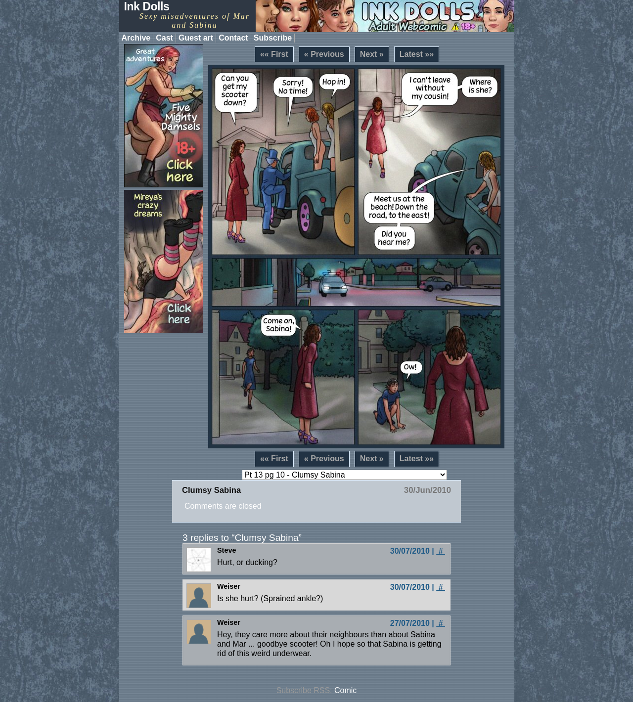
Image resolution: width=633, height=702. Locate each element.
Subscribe (273, 38)
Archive (136, 38)
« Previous (324, 54)
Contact (233, 38)
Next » (372, 54)
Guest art (196, 38)
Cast (164, 38)
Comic (345, 690)
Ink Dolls (147, 6)
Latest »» (417, 54)
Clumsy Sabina (211, 490)
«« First (274, 54)
